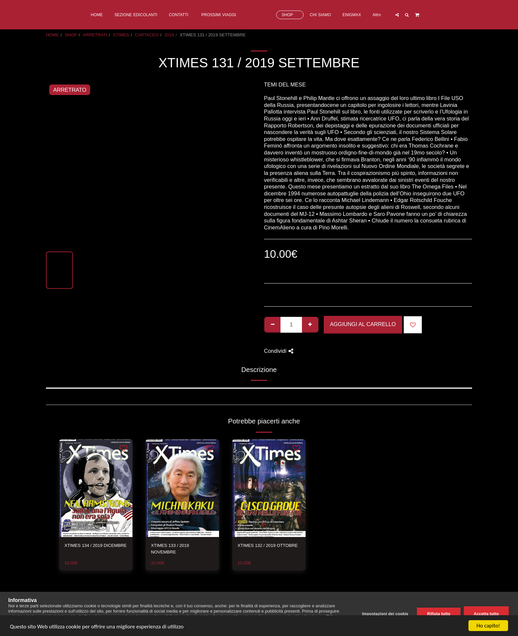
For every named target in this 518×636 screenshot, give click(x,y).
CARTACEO (147, 34)
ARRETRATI (95, 34)
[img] (95, 488)
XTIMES (121, 34)
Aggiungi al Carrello (363, 324)
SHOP (71, 34)
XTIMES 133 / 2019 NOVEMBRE (170, 548)
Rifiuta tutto (438, 614)
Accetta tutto (486, 614)
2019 (169, 34)
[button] (423, 15)
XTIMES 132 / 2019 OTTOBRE (268, 545)
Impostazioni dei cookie (385, 614)
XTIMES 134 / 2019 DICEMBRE (95, 545)
